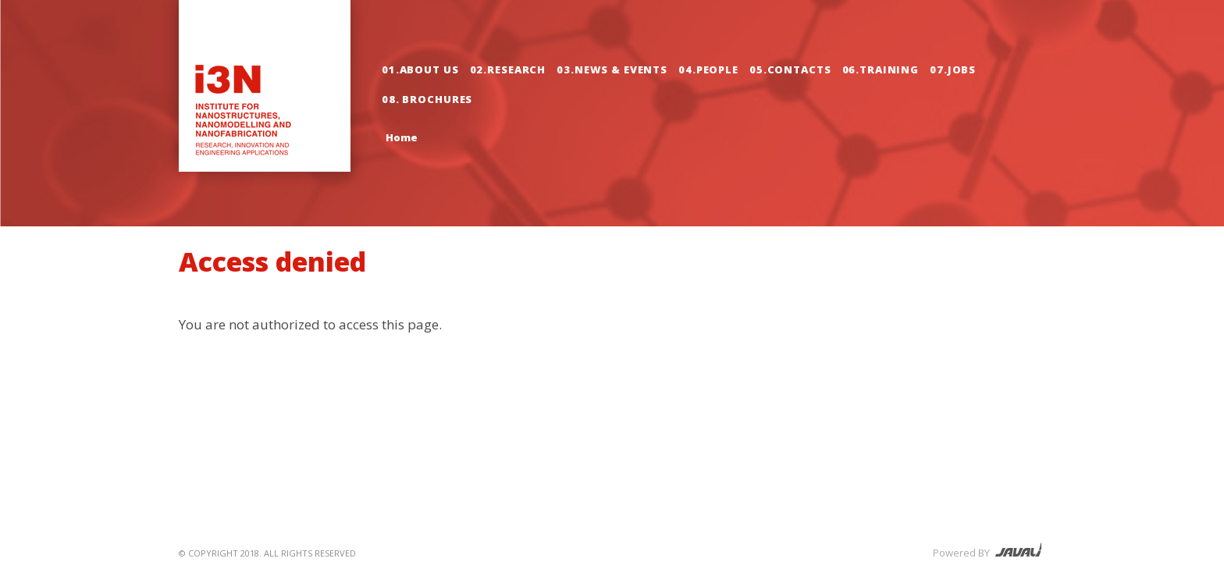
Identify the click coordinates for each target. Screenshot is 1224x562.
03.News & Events (612, 69)
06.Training (881, 69)
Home (402, 137)
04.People (708, 69)
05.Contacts (790, 69)
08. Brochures (427, 99)
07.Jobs (953, 69)
